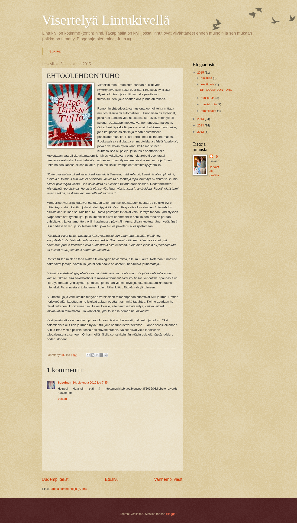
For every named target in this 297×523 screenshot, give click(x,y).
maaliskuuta (209, 104)
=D (216, 156)
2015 (201, 72)
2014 (201, 119)
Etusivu (54, 51)
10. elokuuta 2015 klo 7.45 (90, 382)
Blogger (171, 514)
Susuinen (64, 382)
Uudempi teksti (55, 479)
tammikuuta (209, 111)
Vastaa (62, 398)
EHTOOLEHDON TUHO (216, 89)
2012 (201, 131)
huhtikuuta (208, 98)
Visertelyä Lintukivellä (106, 20)
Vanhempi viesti (168, 479)
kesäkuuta (208, 84)
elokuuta (207, 78)
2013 (201, 125)
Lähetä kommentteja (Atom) (68, 489)
